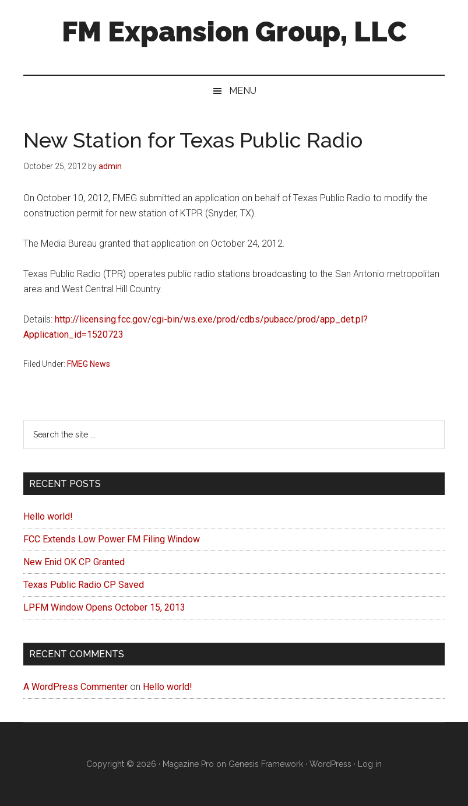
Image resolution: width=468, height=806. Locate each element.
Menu (242, 90)
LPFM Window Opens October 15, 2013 (104, 607)
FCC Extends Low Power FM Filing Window (111, 539)
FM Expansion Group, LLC (234, 31)
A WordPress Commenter (75, 686)
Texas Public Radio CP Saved (83, 584)
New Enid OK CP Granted (74, 561)
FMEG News (88, 364)
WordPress (330, 764)
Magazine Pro (188, 764)
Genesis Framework (265, 764)
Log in (370, 764)
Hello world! (48, 516)
